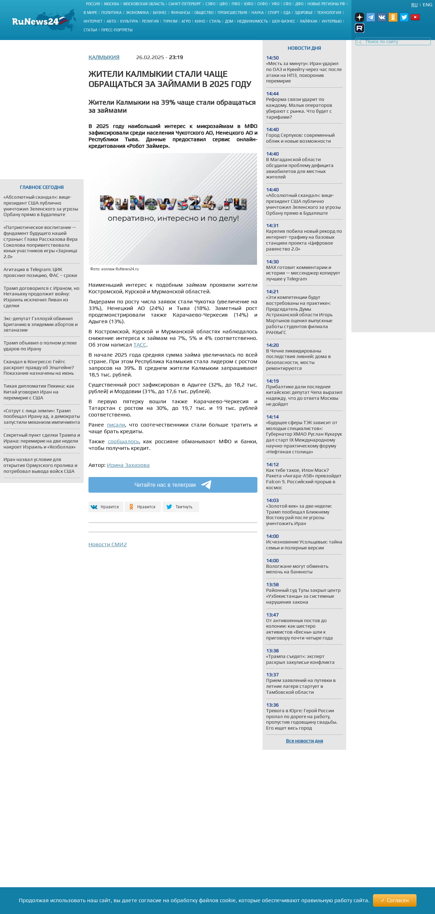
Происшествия (232, 12)
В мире (90, 12)
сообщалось (123, 441)
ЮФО (248, 4)
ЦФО (223, 4)
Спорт (273, 12)
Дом (229, 21)
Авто (111, 21)
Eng (427, 4)
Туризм (170, 21)
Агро (186, 21)
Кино (200, 21)
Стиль (215, 21)
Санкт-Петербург (185, 4)
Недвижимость (252, 21)
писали (116, 424)
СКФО (262, 4)
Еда (286, 12)
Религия (150, 21)
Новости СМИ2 (107, 544)
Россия (93, 4)
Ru (414, 4)
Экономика (137, 12)
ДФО (299, 4)
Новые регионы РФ (326, 4)
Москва (111, 4)
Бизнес (160, 12)
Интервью (332, 21)
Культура (129, 21)
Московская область (143, 4)
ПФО (236, 4)
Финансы (180, 12)
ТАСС (139, 344)
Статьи (90, 30)
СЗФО (210, 4)
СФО (287, 4)
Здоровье (304, 12)
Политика (111, 12)
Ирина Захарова (128, 465)
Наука (257, 12)
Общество (203, 12)
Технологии (329, 12)
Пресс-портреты (117, 30)
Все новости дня (304, 741)
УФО (275, 4)
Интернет (93, 21)
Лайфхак (309, 21)
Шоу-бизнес (283, 21)
